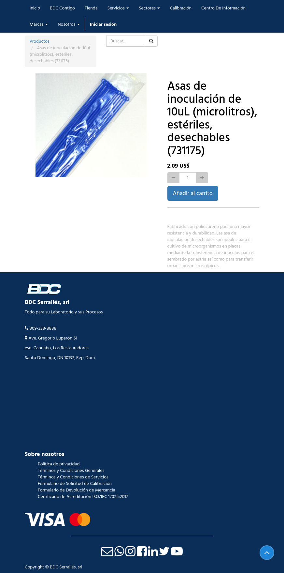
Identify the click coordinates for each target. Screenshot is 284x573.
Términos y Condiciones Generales (71, 470)
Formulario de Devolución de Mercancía (76, 490)
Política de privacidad (58, 464)
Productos (40, 41)
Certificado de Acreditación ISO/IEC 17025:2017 (83, 496)
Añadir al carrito (193, 193)
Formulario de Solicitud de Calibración (75, 483)
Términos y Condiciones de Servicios (73, 477)
